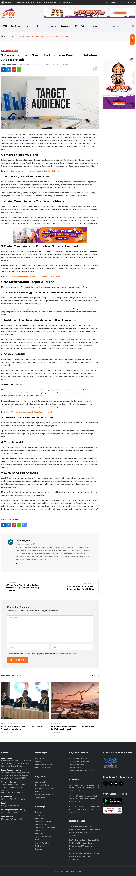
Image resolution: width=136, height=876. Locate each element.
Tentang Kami (40, 815)
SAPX (5, 26)
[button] (93, 675)
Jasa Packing (40, 798)
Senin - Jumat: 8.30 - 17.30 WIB (13, 793)
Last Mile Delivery (42, 785)
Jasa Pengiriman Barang (78, 758)
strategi (26, 495)
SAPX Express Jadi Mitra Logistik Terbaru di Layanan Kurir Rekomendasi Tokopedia (84, 843)
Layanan (28, 26)
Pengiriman (41, 26)
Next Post (88, 583)
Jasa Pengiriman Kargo (77, 764)
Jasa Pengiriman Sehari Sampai (81, 771)
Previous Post (13, 582)
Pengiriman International (44, 795)
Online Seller (40, 758)
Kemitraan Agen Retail (43, 764)
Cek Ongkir (15, 26)
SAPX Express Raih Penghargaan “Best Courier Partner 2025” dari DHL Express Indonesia (84, 809)
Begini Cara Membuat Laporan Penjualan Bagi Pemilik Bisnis (35, 171)
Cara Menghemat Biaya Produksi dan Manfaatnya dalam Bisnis (36, 277)
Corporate (39, 761)
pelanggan (42, 304)
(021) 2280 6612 (21, 799)
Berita (95, 26)
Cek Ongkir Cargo (41, 825)
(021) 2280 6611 (7, 799)
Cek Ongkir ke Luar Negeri (45, 828)
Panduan (38, 849)
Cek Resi (38, 831)
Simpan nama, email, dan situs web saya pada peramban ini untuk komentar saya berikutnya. (43, 654)
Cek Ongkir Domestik (43, 821)
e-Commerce (64, 26)
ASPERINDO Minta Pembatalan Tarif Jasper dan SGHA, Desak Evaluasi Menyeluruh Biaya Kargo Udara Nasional (85, 798)
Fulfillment (85, 26)
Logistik (53, 26)
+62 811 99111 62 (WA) (10, 812)
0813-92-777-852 (18, 785)
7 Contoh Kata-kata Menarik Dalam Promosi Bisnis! (31, 412)
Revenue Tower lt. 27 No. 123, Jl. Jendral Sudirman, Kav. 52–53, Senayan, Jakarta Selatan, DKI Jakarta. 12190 (16, 763)
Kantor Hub (39, 834)
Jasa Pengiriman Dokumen (79, 761)
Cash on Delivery (41, 782)
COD (75, 26)
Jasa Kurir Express (76, 768)
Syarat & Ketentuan (42, 843)
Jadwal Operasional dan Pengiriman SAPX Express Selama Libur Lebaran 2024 (84, 830)
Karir (37, 840)
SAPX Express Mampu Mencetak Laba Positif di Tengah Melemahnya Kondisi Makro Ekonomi (44, 2)
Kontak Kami (40, 818)
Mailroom (38, 791)
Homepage (39, 812)
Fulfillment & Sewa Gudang (45, 788)
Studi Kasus (39, 846)
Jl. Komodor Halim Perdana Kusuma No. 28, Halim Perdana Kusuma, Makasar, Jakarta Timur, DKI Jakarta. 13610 (16, 775)
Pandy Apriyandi (9, 64)
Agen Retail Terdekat (43, 768)
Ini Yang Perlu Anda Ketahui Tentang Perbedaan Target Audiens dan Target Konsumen (23, 588)
